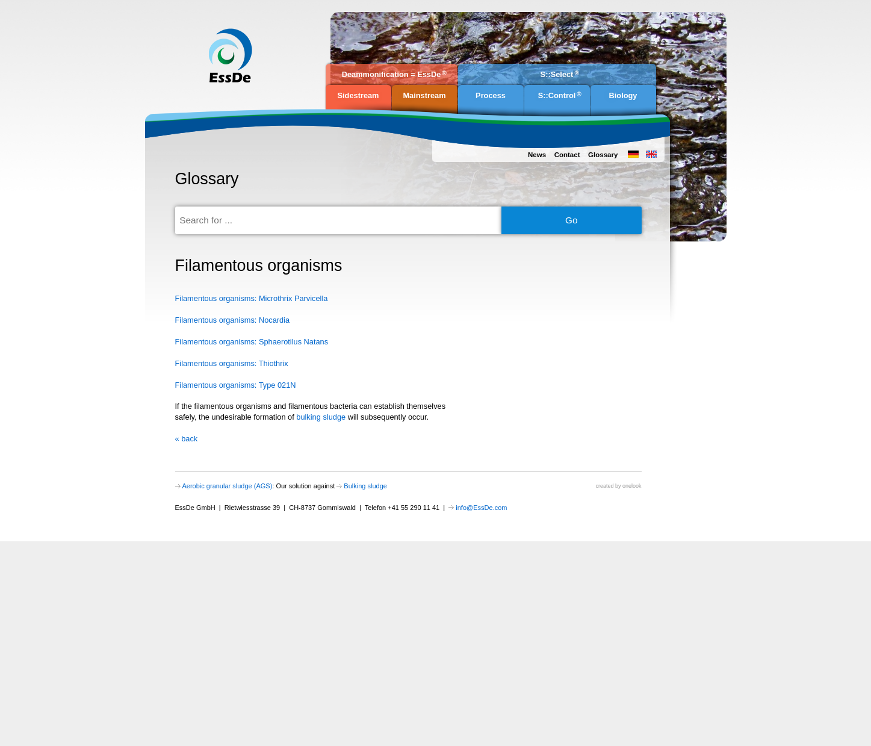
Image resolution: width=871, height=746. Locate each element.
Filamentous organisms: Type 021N (235, 385)
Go (571, 220)
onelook (632, 486)
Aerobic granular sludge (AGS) (227, 486)
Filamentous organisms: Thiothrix (231, 363)
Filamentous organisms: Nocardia (232, 320)
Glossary (603, 154)
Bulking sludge (365, 486)
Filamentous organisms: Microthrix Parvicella (251, 298)
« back (186, 438)
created (604, 486)
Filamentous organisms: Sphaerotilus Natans (252, 341)
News (537, 154)
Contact (567, 154)
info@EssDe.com (481, 507)
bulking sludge (321, 416)
